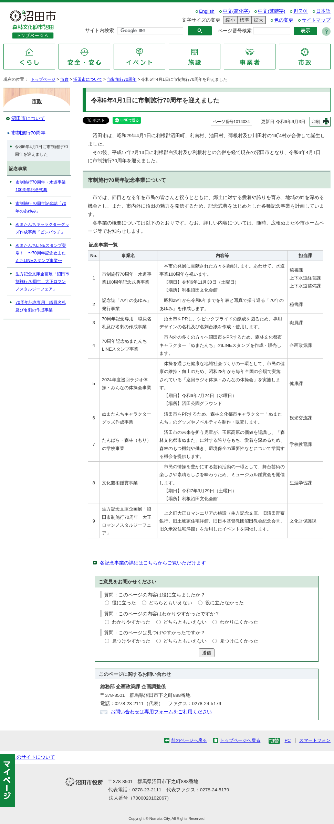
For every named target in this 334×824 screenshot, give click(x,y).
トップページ (43, 79)
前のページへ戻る (189, 740)
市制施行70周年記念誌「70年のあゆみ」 (40, 207)
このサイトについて (33, 757)
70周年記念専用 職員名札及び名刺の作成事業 (40, 306)
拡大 (257, 20)
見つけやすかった (131, 641)
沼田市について (87, 79)
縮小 (229, 20)
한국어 (300, 11)
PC (287, 740)
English (207, 11)
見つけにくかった (239, 641)
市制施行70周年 (122, 79)
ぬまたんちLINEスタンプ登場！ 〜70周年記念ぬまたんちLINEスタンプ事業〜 (40, 253)
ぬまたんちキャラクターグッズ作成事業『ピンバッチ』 (42, 228)
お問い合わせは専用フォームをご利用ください (161, 711)
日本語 (323, 11)
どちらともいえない (170, 602)
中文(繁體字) (271, 11)
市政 (64, 79)
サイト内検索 (99, 30)
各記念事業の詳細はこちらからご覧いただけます (153, 562)
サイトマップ (316, 20)
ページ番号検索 (235, 30)
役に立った (124, 602)
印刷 (316, 121)
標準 (243, 20)
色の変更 (283, 20)
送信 (206, 652)
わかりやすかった (131, 622)
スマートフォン (315, 740)
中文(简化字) (236, 11)
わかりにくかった (239, 622)
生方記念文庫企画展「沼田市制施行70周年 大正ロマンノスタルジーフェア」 (42, 282)
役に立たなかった (224, 602)
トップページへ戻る (240, 740)
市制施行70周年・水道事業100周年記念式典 (40, 186)
